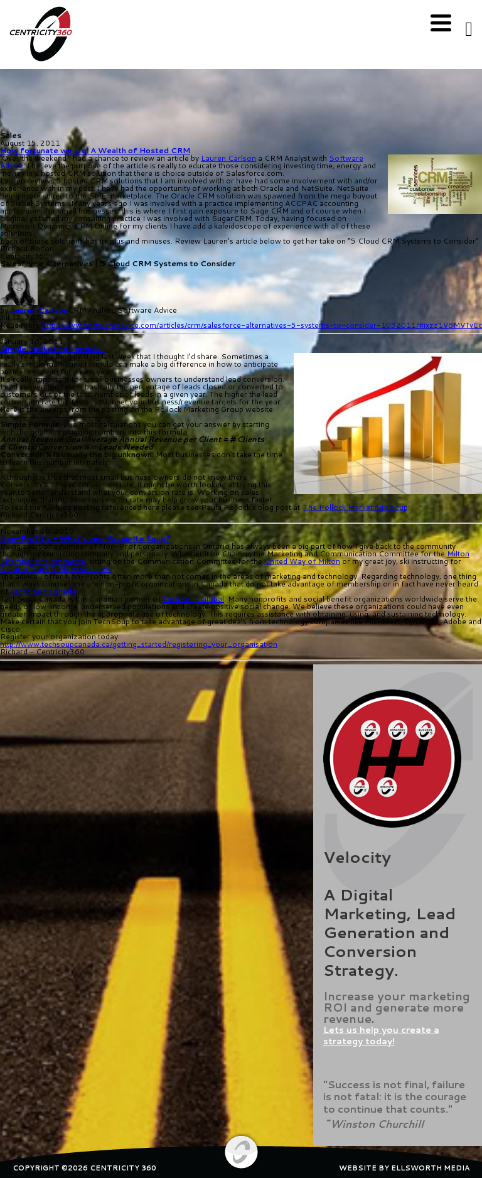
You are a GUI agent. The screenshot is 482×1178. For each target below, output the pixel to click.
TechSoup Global (193, 598)
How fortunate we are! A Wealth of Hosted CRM (95, 150)
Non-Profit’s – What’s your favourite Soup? (84, 538)
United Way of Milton (302, 561)
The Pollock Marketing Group (356, 507)
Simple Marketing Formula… (53, 348)
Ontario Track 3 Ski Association (56, 568)
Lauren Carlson (228, 158)
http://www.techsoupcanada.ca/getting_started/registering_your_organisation (138, 644)
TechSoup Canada (43, 591)
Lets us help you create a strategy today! (381, 1035)
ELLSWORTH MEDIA (430, 1168)
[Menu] (441, 23)
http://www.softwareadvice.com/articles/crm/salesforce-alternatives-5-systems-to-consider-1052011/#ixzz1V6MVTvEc (262, 325)
